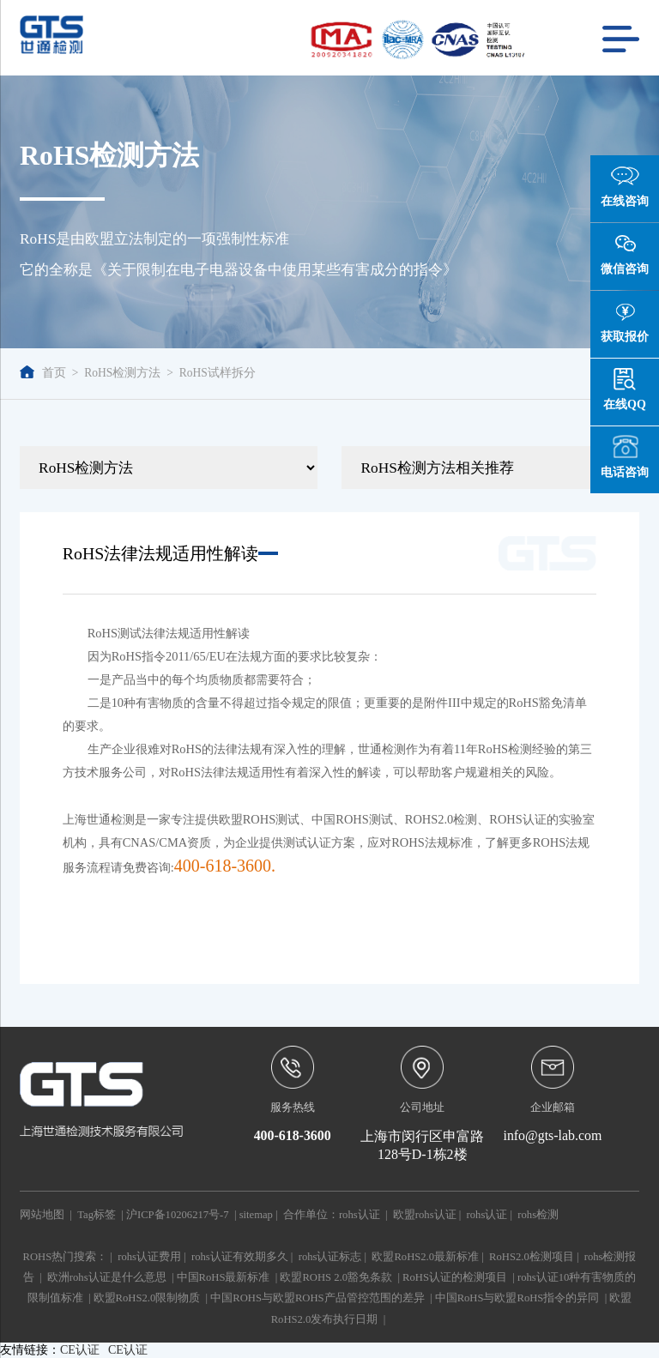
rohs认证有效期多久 (239, 1257)
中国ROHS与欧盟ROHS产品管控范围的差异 (317, 1298)
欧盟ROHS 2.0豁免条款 (336, 1277)
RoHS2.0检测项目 (531, 1257)
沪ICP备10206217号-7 (177, 1215)
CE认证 (80, 1349)
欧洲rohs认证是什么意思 (106, 1277)
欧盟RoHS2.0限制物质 (147, 1298)
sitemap (256, 1215)
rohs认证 (359, 1215)
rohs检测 (538, 1215)
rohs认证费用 (149, 1257)
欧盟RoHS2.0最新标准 (425, 1257)
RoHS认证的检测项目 (454, 1277)
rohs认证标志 (330, 1257)
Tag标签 (96, 1215)
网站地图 (42, 1215)
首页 (43, 372)
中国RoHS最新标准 (223, 1277)
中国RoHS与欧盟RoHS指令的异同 (517, 1298)
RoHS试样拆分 (217, 372)
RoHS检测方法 (122, 372)
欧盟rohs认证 (424, 1215)
